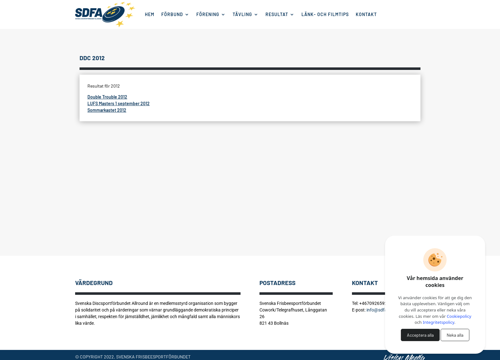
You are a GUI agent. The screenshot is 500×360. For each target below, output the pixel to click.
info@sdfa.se (379, 309)
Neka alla (455, 335)
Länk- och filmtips (325, 14)
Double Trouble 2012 (107, 97)
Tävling (242, 14)
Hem (149, 14)
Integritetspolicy (438, 322)
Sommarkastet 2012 (106, 110)
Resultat (276, 14)
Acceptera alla (420, 335)
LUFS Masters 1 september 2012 (118, 103)
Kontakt (366, 14)
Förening (207, 14)
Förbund (172, 14)
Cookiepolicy (459, 316)
